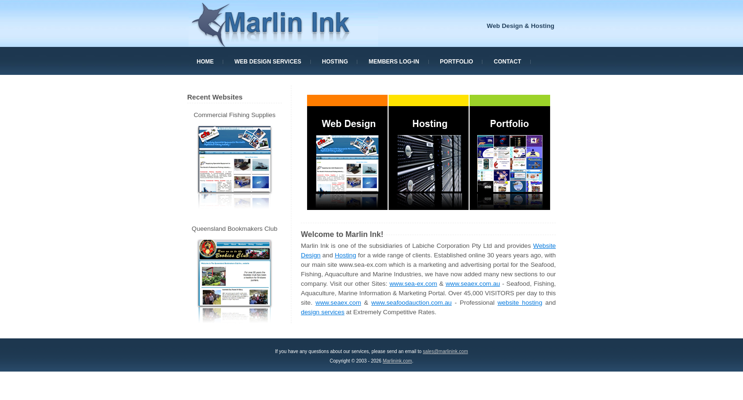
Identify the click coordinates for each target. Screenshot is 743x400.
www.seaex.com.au (472, 283)
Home (205, 61)
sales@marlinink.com (445, 351)
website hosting (520, 302)
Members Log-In (394, 61)
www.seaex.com (338, 302)
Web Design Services (268, 61)
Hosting (335, 61)
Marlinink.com (397, 361)
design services (322, 312)
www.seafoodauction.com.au (412, 302)
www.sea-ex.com (413, 283)
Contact (507, 61)
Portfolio (456, 61)
